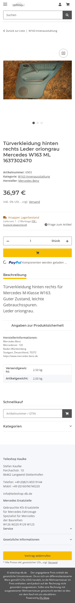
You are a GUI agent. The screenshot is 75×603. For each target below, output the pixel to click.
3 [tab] (41, 123)
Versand (34, 202)
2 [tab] (37, 123)
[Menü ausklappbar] (5, 2)
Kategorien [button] (12, 426)
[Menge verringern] (7, 241)
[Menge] (30, 241)
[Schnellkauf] (32, 413)
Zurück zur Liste (15, 31)
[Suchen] (67, 15)
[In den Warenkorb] (6, 43)
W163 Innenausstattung (34, 176)
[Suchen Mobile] (33, 15)
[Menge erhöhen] (67, 241)
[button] (60, 4)
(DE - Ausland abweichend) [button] (20, 223)
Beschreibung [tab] (14, 275)
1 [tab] (33, 123)
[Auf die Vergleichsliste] (63, 53)
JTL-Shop (44, 598)
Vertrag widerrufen (38, 556)
